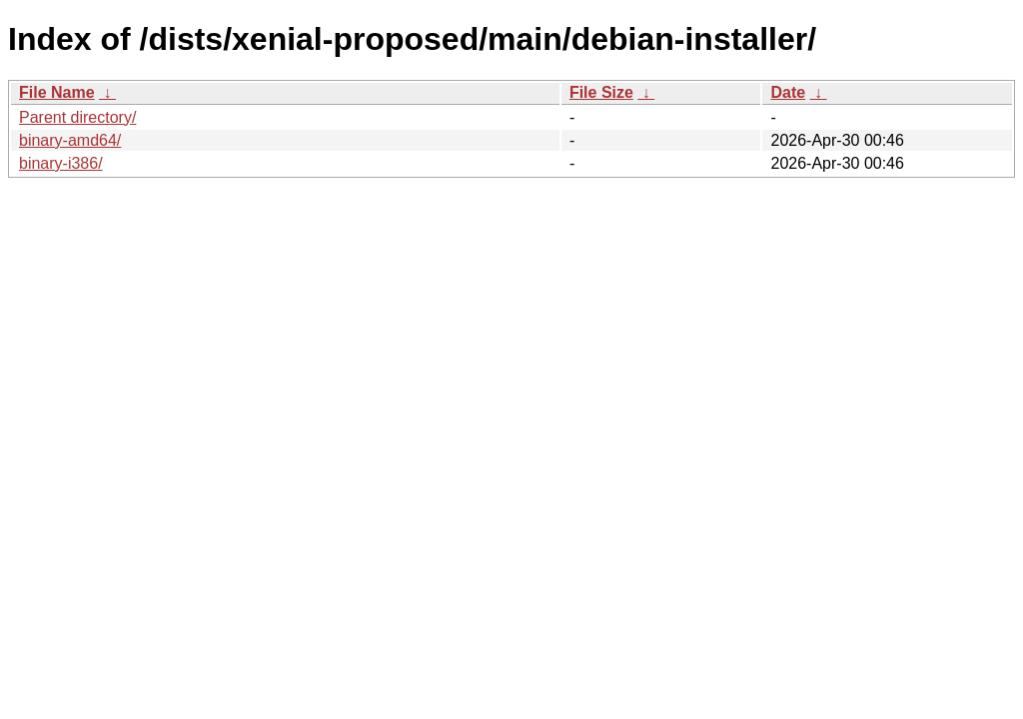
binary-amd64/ (70, 140)
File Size (601, 92)
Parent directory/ (77, 117)
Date (787, 92)
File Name (57, 92)
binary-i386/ (61, 163)
